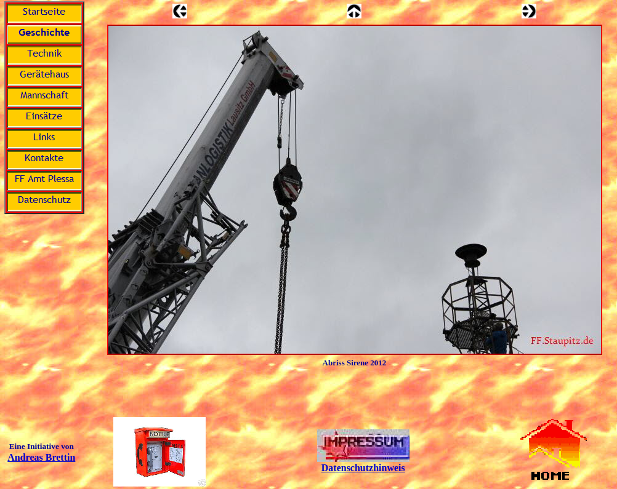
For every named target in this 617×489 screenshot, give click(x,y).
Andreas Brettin (41, 457)
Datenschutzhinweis (363, 468)
